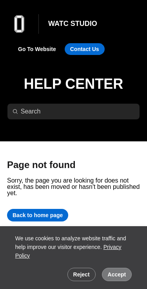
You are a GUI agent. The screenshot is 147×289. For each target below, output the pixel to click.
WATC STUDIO (72, 23)
